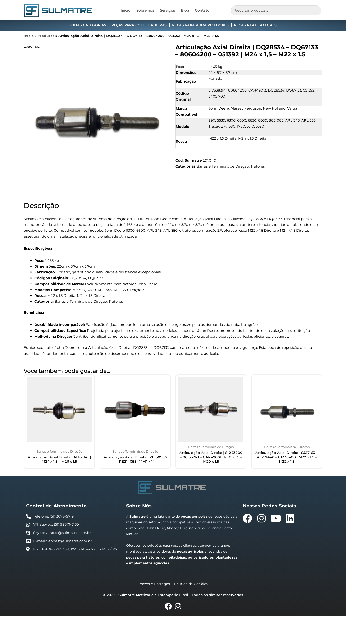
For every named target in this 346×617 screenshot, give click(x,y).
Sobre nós (145, 10)
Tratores (257, 166)
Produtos (46, 36)
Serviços (167, 10)
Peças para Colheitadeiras (139, 25)
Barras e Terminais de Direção (222, 166)
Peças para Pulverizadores (200, 25)
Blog (185, 10)
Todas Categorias (87, 25)
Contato (202, 10)
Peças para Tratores (255, 25)
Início (126, 10)
